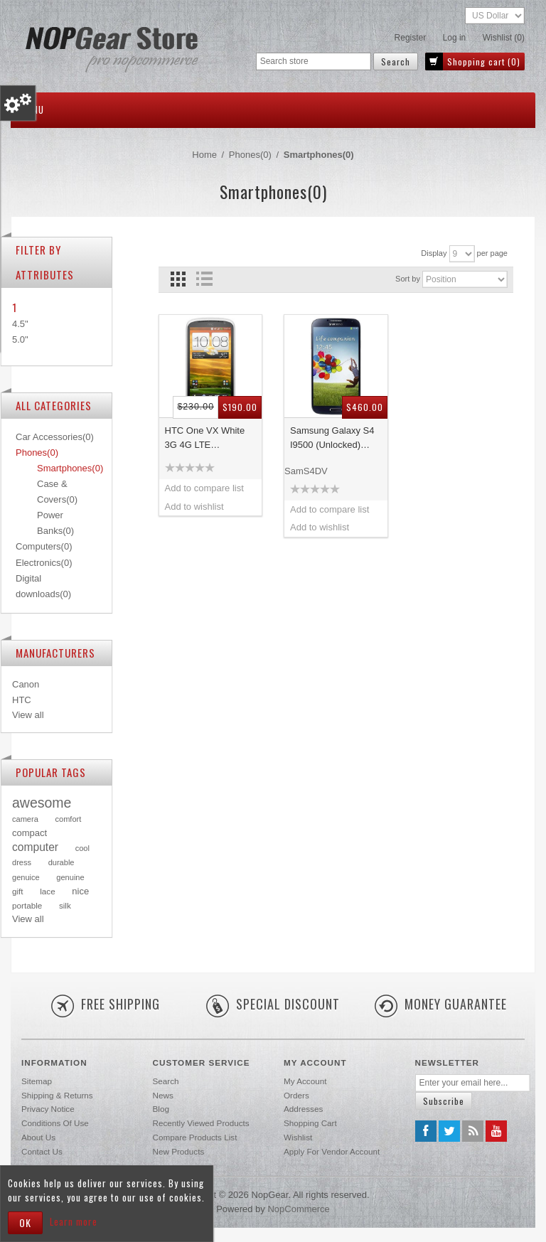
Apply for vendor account (332, 1151)
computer (35, 847)
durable (61, 862)
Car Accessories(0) (55, 437)
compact (29, 833)
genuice (26, 877)
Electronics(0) (44, 562)
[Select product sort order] (465, 279)
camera (25, 819)
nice (80, 891)
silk (65, 905)
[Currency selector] (495, 15)
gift (17, 891)
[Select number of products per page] (462, 253)
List (204, 279)
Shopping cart (310, 1123)
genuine (70, 877)
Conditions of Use (55, 1123)
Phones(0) (37, 452)
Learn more (73, 1221)
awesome (41, 802)
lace (47, 891)
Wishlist (298, 1137)
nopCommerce (298, 1209)
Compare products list (195, 1137)
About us (38, 1137)
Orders (296, 1095)
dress (21, 862)
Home (204, 154)
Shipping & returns (57, 1095)
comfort (68, 819)
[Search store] (313, 61)
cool (82, 848)
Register (411, 38)
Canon (25, 684)
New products (179, 1151)
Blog (161, 1108)
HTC (21, 700)
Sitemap (36, 1081)
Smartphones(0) (70, 468)
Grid (178, 279)
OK (25, 1222)
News (163, 1095)
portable (27, 905)
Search (166, 1081)
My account (305, 1081)
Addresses (303, 1108)
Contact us (42, 1151)
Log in (454, 38)
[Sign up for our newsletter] (472, 1083)
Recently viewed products (201, 1123)
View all (28, 715)
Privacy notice (48, 1108)
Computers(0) (44, 546)
